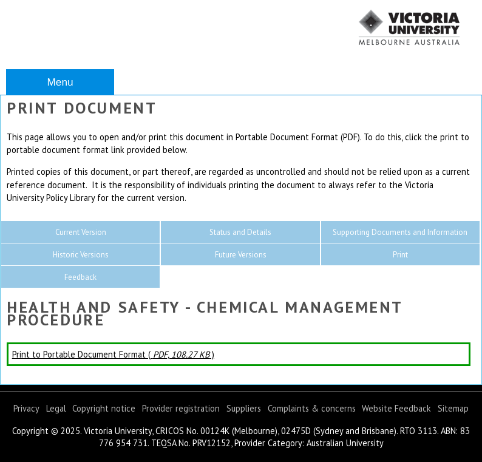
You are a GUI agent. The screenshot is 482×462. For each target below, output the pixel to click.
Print (400, 255)
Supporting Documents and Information (400, 232)
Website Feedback (396, 408)
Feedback (80, 277)
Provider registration (181, 408)
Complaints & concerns (312, 408)
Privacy (26, 408)
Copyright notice (103, 408)
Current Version (80, 232)
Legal (56, 408)
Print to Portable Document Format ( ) (113, 354)
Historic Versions (81, 255)
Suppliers (243, 408)
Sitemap (453, 408)
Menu (60, 82)
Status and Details (240, 232)
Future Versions (240, 255)
